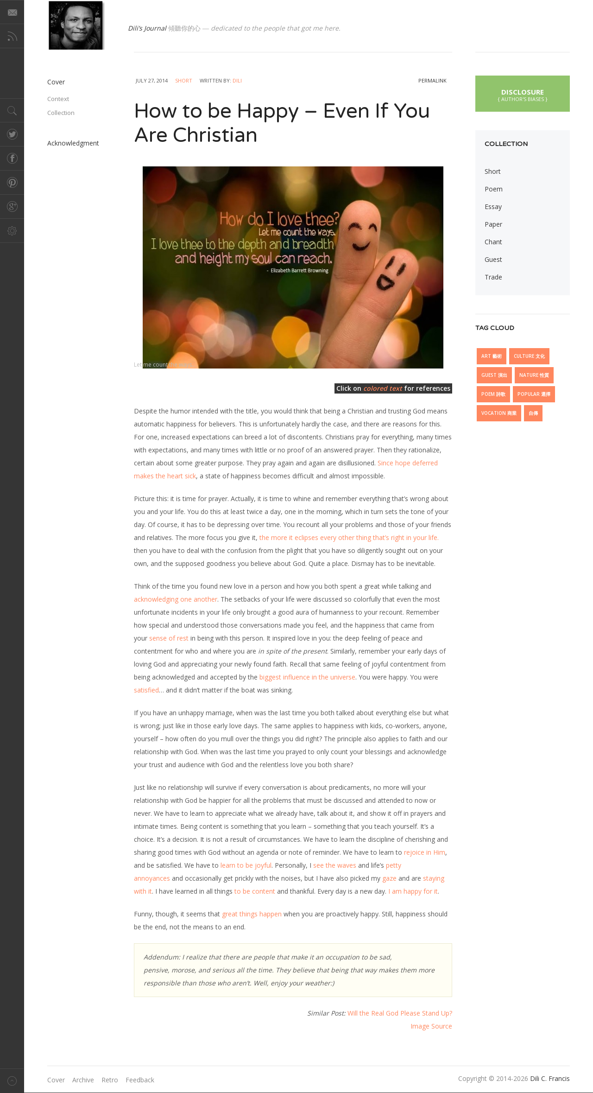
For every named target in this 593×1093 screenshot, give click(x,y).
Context (58, 99)
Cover (56, 81)
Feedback (140, 1079)
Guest (493, 259)
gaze (389, 878)
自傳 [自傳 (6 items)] (533, 413)
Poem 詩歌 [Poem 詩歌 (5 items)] (493, 394)
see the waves (334, 865)
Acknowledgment (73, 143)
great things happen (252, 913)
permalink (432, 80)
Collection (61, 112)
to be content (254, 891)
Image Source (431, 1026)
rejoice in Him (424, 852)
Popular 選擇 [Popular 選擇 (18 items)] (533, 394)
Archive (83, 1079)
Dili (237, 80)
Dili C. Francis (550, 1078)
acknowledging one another (175, 599)
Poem (494, 188)
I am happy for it (413, 891)
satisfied (146, 690)
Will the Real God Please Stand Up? (399, 1013)
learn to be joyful (246, 865)
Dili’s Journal (147, 28)
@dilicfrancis (76, 25)
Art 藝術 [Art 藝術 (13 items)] (491, 356)
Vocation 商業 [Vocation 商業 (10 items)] (499, 413)
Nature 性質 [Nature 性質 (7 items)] (534, 375)
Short (183, 80)
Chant (493, 241)
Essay (493, 206)
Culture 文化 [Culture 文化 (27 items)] (529, 356)
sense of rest (169, 638)
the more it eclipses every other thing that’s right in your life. (349, 537)
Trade (493, 277)
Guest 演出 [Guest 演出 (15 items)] (494, 375)
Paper (493, 224)
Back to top (12, 1080)
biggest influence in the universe (307, 677)
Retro (109, 1079)
